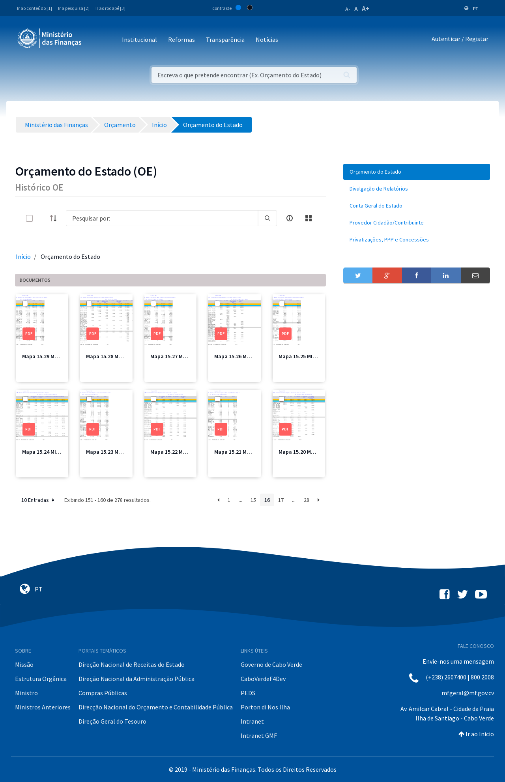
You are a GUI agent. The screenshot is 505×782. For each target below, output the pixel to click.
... (240, 499)
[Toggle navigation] (94, 40)
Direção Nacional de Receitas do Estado (132, 664)
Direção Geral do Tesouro (112, 721)
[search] (267, 218)
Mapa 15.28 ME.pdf (108, 356)
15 (253, 499)
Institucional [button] (139, 39)
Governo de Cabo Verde (271, 664)
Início (23, 256)
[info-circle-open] (289, 218)
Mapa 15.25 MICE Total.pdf (311, 356)
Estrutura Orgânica (41, 679)
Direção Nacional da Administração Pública (137, 679)
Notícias (267, 39)
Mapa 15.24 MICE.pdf (47, 451)
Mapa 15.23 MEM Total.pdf (118, 451)
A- (347, 9)
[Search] (162, 218)
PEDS (248, 693)
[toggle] (42, 218)
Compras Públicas (103, 693)
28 (306, 499)
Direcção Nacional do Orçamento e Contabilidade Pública (156, 707)
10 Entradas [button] (38, 499)
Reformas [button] (181, 39)
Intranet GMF (259, 735)
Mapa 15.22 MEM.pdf (175, 451)
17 (281, 499)
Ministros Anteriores (43, 707)
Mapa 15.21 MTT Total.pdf (246, 451)
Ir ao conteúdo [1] (34, 8)
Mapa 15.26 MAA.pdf (238, 356)
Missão (24, 664)
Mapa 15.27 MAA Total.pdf (182, 356)
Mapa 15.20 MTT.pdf (303, 451)
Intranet (252, 721)
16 (267, 499)
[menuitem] (416, 172)
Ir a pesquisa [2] (74, 8)
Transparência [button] (225, 39)
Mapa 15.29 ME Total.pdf (52, 356)
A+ (366, 8)
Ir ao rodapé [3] (110, 8)
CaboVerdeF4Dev (263, 679)
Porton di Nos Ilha (265, 707)
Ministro (26, 693)
